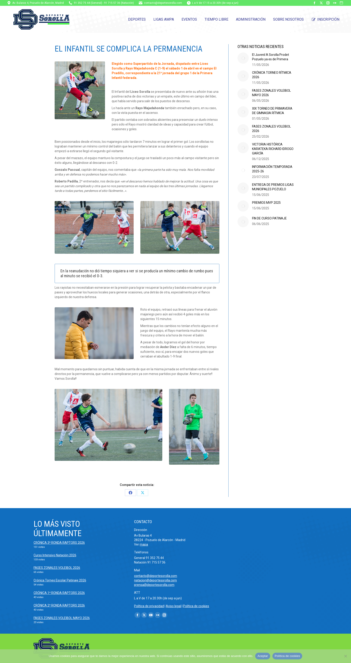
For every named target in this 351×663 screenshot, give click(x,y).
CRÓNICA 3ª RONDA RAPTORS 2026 (59, 542)
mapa (144, 544)
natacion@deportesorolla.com (155, 580)
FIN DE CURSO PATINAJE (269, 218)
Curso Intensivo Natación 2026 (55, 555)
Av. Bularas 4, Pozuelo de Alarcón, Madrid (38, 2)
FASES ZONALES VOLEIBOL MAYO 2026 (271, 93)
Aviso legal (173, 606)
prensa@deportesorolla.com (154, 585)
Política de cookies (196, 606)
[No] (345, 656)
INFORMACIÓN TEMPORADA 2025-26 (272, 169)
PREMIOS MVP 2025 (266, 202)
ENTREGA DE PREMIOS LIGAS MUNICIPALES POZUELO (273, 187)
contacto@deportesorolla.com (163, 2)
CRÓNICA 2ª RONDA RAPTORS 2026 (59, 605)
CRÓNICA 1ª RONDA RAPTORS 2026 (59, 593)
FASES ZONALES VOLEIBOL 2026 (271, 129)
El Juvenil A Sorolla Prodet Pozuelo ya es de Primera (270, 57)
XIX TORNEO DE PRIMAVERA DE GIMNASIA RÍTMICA (272, 111)
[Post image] (243, 58)
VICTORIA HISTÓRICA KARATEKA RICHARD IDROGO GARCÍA (272, 149)
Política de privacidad (149, 606)
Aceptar (262, 656)
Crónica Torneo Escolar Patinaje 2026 (60, 580)
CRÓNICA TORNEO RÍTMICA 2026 (271, 75)
